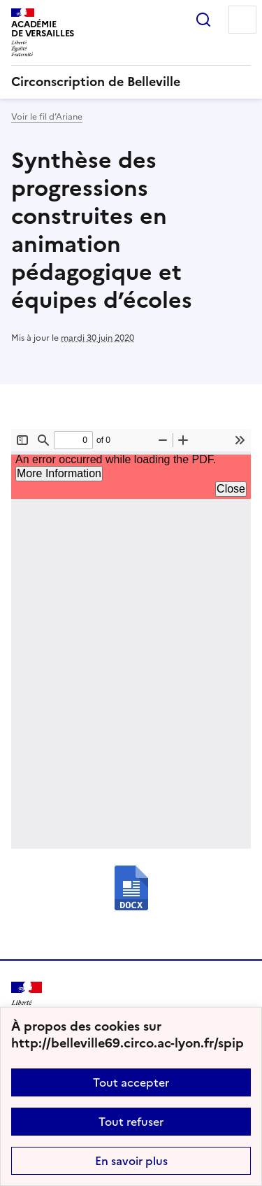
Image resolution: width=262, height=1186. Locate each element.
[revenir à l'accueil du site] (131, 81)
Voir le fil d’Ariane (46, 117)
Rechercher (203, 20)
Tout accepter (131, 1082)
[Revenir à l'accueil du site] (26, 1002)
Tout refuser (131, 1121)
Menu (242, 20)
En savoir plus (131, 1160)
